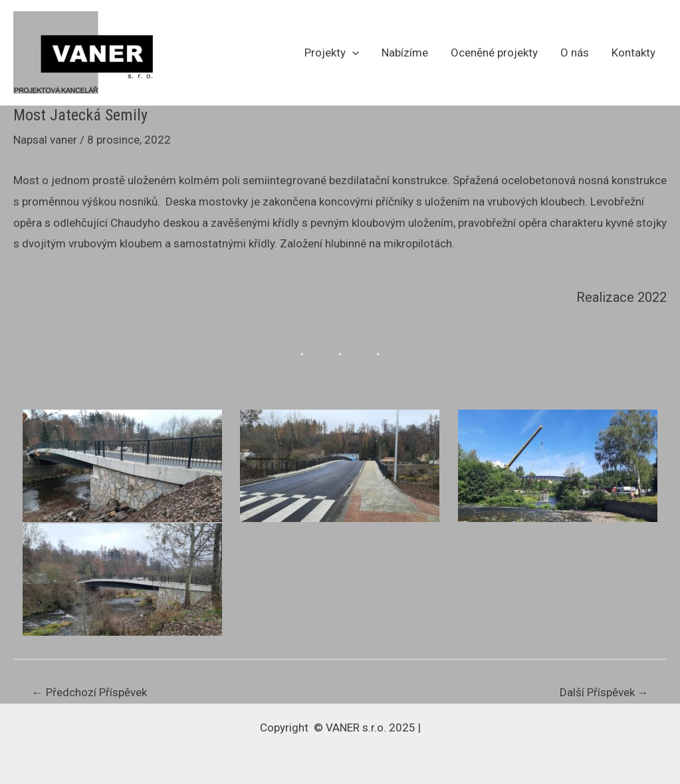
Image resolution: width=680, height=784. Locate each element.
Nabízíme (405, 52)
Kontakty (633, 52)
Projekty (331, 52)
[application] (352, 52)
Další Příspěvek (604, 692)
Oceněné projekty (494, 52)
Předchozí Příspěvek (89, 692)
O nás (574, 52)
